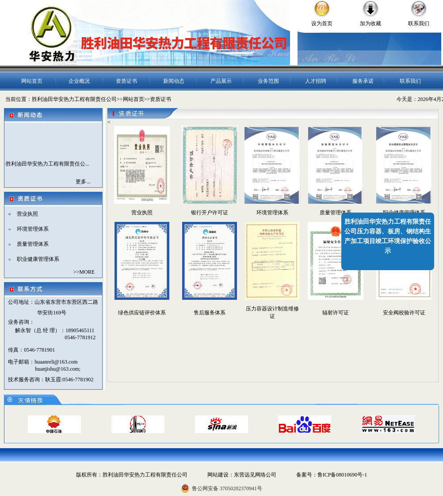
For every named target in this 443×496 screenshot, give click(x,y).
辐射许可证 (335, 313)
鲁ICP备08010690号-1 (342, 475)
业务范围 (268, 81)
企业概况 (79, 81)
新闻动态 (173, 81)
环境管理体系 (33, 229)
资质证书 (126, 81)
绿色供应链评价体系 (142, 313)
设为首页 (321, 23)
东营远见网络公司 (255, 475)
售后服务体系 (209, 313)
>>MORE (84, 272)
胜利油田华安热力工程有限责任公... (47, 165)
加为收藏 (370, 23)
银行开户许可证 (209, 212)
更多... (83, 181)
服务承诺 (363, 81)
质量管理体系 (33, 244)
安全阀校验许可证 (404, 313)
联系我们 (418, 23)
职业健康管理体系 (38, 259)
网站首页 (31, 81)
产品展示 (221, 81)
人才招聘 (315, 81)
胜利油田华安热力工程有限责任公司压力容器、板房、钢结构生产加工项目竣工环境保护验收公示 (387, 236)
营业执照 (27, 214)
